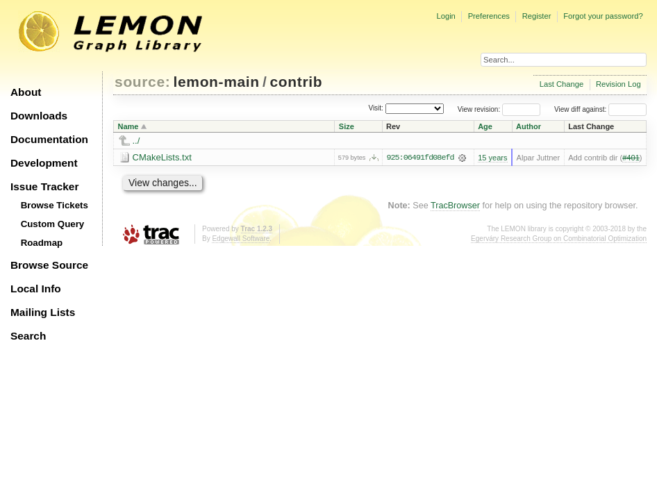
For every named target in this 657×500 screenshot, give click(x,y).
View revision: (479, 109)
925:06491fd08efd (420, 157)
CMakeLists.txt (162, 157)
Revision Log (618, 84)
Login (445, 16)
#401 (631, 157)
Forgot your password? (602, 16)
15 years (492, 157)
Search (28, 336)
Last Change (561, 84)
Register (536, 16)
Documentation (49, 139)
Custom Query (53, 224)
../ (136, 140)
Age (485, 126)
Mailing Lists (42, 312)
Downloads (38, 116)
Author (528, 126)
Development (44, 163)
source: (142, 82)
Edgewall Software (240, 238)
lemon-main (217, 82)
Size (346, 126)
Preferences (489, 16)
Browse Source (49, 265)
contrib (296, 82)
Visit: (375, 108)
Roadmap (42, 243)
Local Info (35, 288)
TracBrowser (455, 205)
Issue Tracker (44, 186)
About (25, 92)
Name (128, 126)
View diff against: (600, 109)
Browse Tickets (54, 205)
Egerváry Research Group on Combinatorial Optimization (559, 238)
